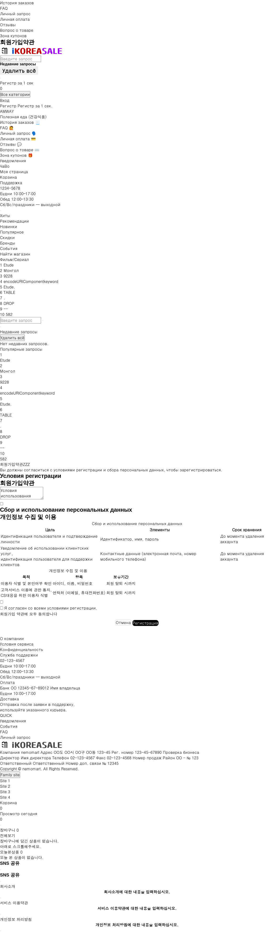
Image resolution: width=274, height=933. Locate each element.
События (8, 248)
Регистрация (145, 623)
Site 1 (5, 780)
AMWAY (7, 111)
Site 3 (5, 791)
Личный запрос (15, 13)
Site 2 (5, 786)
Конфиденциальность (21, 649)
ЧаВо (5, 166)
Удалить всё (19, 70)
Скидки (7, 237)
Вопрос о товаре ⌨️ (19, 149)
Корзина (8, 177)
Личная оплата (15, 19)
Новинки (8, 226)
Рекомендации (14, 221)
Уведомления (13, 160)
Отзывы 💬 (11, 144)
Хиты (5, 215)
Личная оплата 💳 (18, 138)
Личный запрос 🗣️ (18, 133)
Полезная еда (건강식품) (23, 117)
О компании (12, 638)
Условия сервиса (16, 644)
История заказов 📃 (20, 122)
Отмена (123, 622)
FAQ (4, 8)
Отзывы (8, 24)
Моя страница (14, 171)
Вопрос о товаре (16, 30)
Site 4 (5, 797)
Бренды (7, 243)
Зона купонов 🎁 (16, 155)
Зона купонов (13, 35)
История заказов (17, 2)
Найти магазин (15, 254)
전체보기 (7, 835)
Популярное (12, 232)
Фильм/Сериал (14, 259)
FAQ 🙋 (7, 127)
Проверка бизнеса (181, 752)
